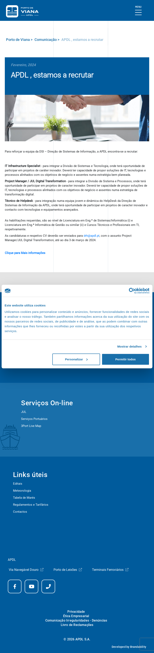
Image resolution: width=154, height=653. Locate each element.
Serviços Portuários (34, 419)
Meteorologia (22, 490)
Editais (17, 483)
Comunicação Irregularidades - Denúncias (76, 620)
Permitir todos (125, 359)
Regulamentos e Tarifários (30, 504)
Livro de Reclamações (77, 625)
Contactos (20, 512)
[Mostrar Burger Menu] (138, 10)
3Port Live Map (31, 426)
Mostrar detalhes (129, 346)
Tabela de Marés (24, 497)
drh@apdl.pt (91, 236)
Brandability (138, 646)
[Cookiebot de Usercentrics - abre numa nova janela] (131, 291)
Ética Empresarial (76, 616)
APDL (12, 560)
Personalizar (76, 359)
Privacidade (76, 612)
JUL (23, 412)
